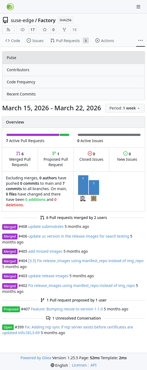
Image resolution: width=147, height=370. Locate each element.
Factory (46, 20)
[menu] (125, 108)
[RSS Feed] (8, 30)
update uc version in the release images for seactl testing (78, 236)
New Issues (127, 156)
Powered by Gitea (35, 357)
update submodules (46, 226)
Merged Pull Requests (19, 159)
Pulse (11, 57)
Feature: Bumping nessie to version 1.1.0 (67, 308)
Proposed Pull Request (55, 159)
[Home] (10, 7)
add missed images (45, 251)
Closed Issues (91, 156)
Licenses (79, 365)
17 (32, 29)
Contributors (18, 69)
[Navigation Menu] (139, 6)
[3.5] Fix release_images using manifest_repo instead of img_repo (86, 260)
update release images (48, 275)
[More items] (140, 41)
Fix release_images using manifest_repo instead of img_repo (81, 285)
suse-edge (22, 20)
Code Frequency (21, 81)
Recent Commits (21, 94)
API (93, 365)
